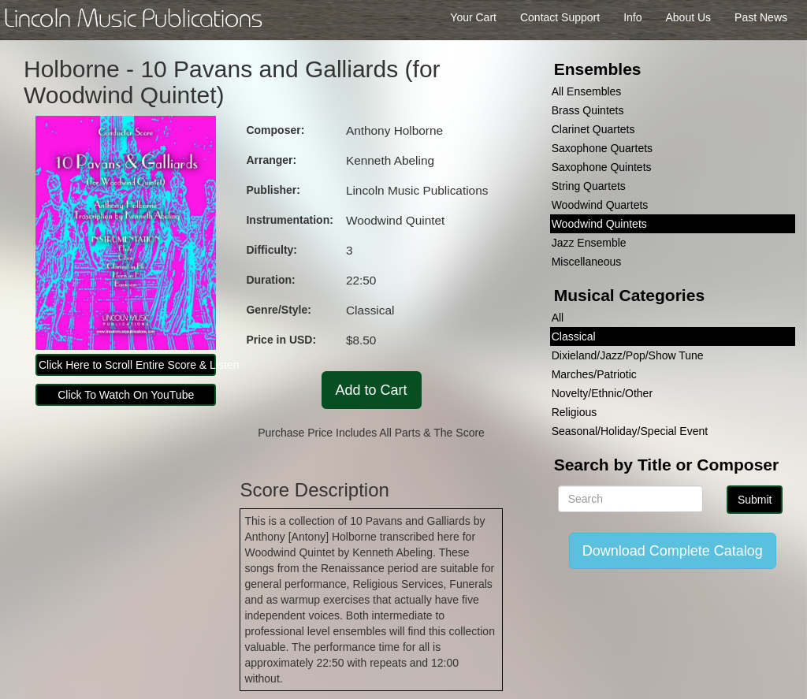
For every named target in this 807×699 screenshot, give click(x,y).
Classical (574, 336)
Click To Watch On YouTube (126, 395)
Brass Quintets (588, 110)
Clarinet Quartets (593, 129)
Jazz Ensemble (589, 242)
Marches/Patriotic (594, 374)
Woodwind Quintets (599, 224)
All (558, 317)
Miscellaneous (587, 261)
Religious (574, 412)
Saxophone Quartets (602, 148)
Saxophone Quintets (602, 167)
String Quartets (589, 186)
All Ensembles (587, 91)
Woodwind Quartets (600, 205)
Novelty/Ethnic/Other (602, 393)
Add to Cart (371, 390)
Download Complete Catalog (672, 551)
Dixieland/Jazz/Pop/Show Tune (628, 355)
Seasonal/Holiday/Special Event (630, 431)
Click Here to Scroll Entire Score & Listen (127, 365)
